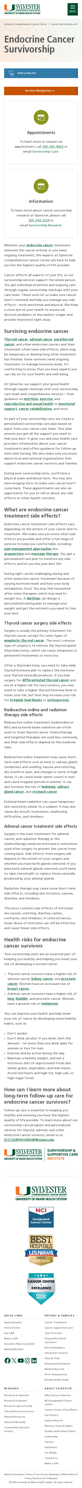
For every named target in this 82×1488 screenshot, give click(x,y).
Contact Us (51, 1458)
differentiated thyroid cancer (45, 680)
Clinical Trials (52, 1358)
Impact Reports (54, 1420)
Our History (51, 1415)
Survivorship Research (45, 225)
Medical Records (54, 1369)
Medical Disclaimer (14, 1475)
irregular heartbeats (26, 700)
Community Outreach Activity (17, 1429)
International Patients (57, 1364)
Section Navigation (41, 90)
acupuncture (14, 554)
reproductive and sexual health (28, 404)
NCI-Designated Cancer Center (58, 1403)
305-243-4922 (52, 146)
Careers (49, 1442)
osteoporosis (58, 700)
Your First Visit (53, 1333)
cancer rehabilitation (35, 409)
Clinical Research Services (19, 1411)
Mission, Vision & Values (59, 1426)
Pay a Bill (9, 1333)
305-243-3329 (39, 220)
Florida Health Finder (57, 1380)
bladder (22, 999)
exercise (46, 399)
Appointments (12, 1322)
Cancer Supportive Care (59, 1328)
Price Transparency (56, 1374)
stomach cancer (44, 792)
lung (10, 999)
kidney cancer (42, 979)
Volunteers (51, 1447)
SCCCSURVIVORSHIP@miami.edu (29, 1140)
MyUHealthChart (14, 1349)
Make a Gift (11, 1338)
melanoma (50, 1004)
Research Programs (15, 1401)
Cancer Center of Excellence (61, 1410)
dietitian (33, 598)
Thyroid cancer (16, 339)
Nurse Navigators (55, 1348)
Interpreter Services (56, 1353)
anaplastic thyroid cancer (24, 640)
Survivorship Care (45, 151)
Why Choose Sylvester (58, 1395)
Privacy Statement (50, 1475)
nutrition (31, 399)
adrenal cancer (41, 339)
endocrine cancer (39, 245)
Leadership (51, 1437)
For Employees (50, 1478)
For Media (51, 1453)
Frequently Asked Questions (55, 1340)
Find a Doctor (22, 73)
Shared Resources (14, 1417)
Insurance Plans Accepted (19, 1344)
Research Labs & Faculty (18, 1406)
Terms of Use (33, 1475)
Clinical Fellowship (15, 1422)
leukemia (48, 787)
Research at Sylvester (16, 1395)
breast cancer (18, 989)
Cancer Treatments (56, 1322)
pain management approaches (28, 549)
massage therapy (44, 554)
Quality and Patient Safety (60, 1431)
